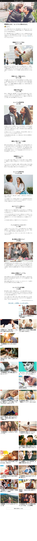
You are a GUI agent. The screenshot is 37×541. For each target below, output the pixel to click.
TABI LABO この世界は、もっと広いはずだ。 (18, 303)
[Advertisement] (18, 526)
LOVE (1, 362)
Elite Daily (29, 36)
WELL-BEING (20, 362)
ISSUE (1, 348)
